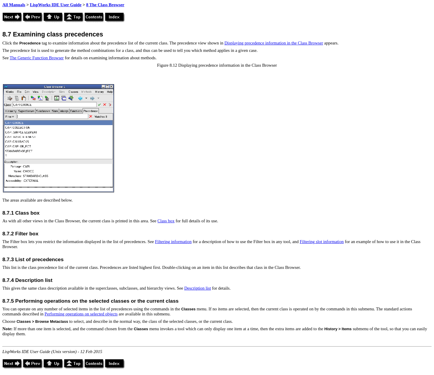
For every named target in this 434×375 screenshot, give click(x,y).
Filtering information (173, 241)
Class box (165, 220)
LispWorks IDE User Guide (56, 4)
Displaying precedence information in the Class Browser (274, 43)
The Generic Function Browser (37, 57)
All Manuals (13, 4)
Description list (197, 288)
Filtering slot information (322, 241)
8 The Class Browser (105, 4)
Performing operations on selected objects (81, 314)
